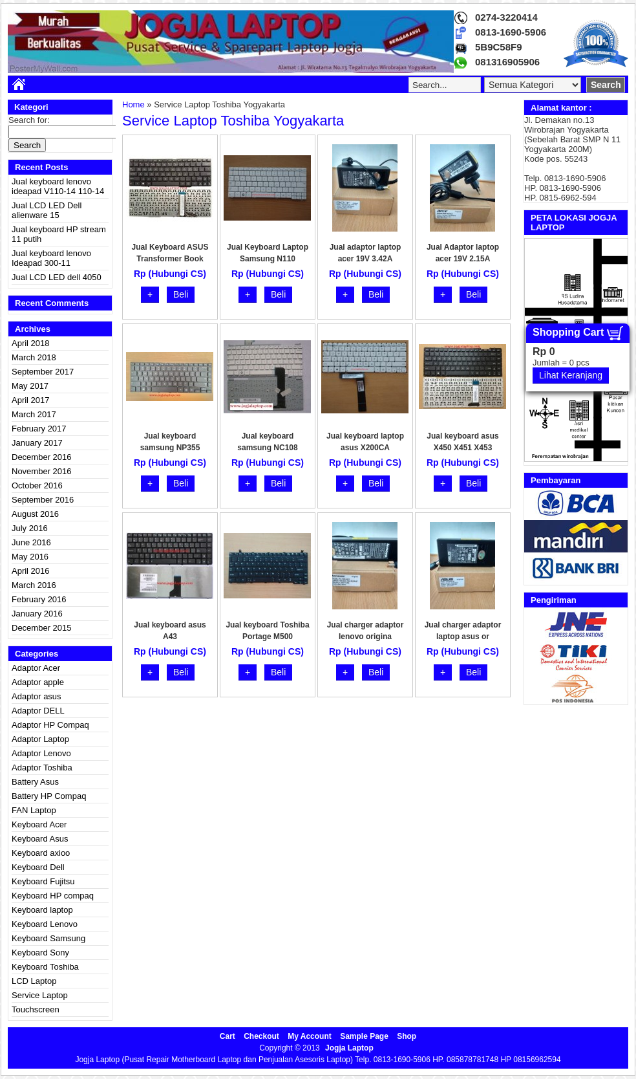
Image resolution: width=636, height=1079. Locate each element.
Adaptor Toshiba (42, 767)
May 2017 (30, 386)
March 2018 (34, 357)
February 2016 (39, 599)
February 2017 (39, 428)
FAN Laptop (34, 810)
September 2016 (43, 500)
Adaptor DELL (38, 710)
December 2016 (42, 457)
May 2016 (30, 556)
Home (133, 104)
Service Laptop (40, 995)
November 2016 (42, 471)
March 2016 (34, 585)
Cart (227, 1036)
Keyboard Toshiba (45, 967)
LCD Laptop (34, 981)
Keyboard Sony (40, 952)
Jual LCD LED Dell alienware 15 (46, 210)
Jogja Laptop (349, 1047)
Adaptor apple (38, 682)
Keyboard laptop (42, 910)
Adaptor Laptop (40, 739)
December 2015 (42, 628)
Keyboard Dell (38, 867)
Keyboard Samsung (48, 938)
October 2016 (37, 485)
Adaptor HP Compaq (50, 725)
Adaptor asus (36, 696)
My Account (310, 1036)
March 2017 (34, 414)
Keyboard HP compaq (53, 895)
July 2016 (30, 528)
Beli (180, 294)
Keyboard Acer (39, 824)
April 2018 (31, 343)
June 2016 (31, 542)
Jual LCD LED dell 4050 (56, 277)
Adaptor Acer (36, 668)
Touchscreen (35, 1009)
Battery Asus (35, 782)
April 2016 (31, 571)
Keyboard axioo (41, 853)
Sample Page (364, 1036)
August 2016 (35, 514)
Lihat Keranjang (570, 375)
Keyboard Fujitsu (43, 881)
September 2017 (43, 371)
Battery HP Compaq (49, 796)
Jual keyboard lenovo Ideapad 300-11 (51, 258)
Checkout (261, 1036)
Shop (406, 1036)
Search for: (29, 120)
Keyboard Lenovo (45, 924)
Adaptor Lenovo (41, 753)
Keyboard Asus (40, 839)
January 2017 (37, 443)
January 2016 (37, 613)
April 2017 (31, 400)
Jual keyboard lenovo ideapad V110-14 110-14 (58, 186)
